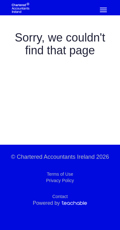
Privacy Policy (60, 180)
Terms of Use (60, 174)
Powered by (60, 203)
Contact (60, 196)
